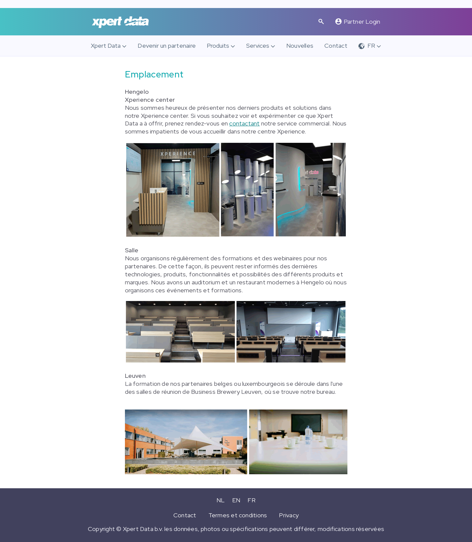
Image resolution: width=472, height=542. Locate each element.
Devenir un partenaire (167, 45)
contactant (244, 123)
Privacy (289, 515)
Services (257, 45)
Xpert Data (106, 45)
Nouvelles (299, 45)
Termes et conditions (237, 515)
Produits (218, 45)
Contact (335, 45)
